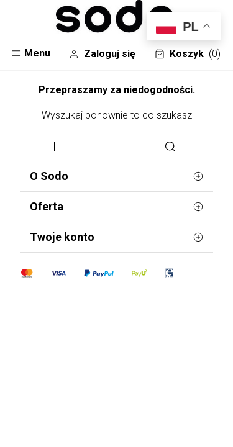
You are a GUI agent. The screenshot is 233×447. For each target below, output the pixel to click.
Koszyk (188, 54)
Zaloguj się (102, 54)
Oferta (116, 206)
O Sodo (116, 176)
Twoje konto (116, 237)
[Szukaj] (170, 147)
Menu (30, 53)
